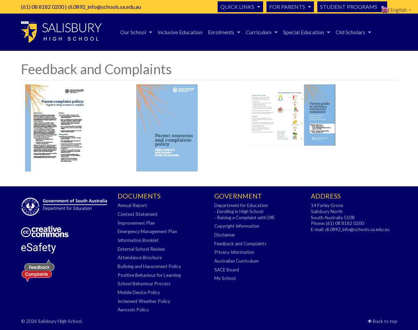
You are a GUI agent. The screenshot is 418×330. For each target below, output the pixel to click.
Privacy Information (234, 252)
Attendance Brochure (140, 257)
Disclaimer (224, 235)
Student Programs (349, 6)
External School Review (141, 249)
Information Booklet (138, 240)
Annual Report (132, 205)
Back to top (382, 321)
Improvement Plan (136, 223)
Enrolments (221, 32)
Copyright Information (236, 226)
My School (225, 278)
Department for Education (241, 205)
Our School (133, 32)
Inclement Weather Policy (144, 301)
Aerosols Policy (133, 309)
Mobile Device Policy (139, 292)
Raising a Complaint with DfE (246, 217)
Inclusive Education (180, 32)
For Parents (287, 6)
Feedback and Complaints (240, 243)
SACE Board (226, 269)
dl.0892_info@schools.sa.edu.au (104, 6)
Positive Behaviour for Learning (149, 275)
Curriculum (259, 32)
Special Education (303, 32)
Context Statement (138, 214)
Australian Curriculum (236, 261)
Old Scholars (350, 32)
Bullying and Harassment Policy (149, 266)
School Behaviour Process (144, 283)
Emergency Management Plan (147, 231)
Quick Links (237, 6)
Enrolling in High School (240, 211)
